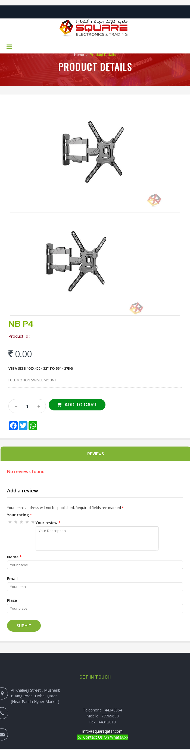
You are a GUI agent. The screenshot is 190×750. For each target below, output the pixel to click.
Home (79, 55)
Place (12, 600)
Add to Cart (81, 405)
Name (14, 556)
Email (12, 578)
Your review (48, 522)
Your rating (19, 514)
